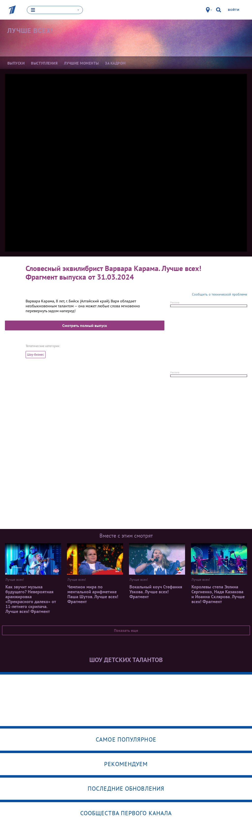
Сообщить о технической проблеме (219, 294)
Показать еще (126, 630)
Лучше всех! (30, 30)
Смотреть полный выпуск (84, 325)
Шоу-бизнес (35, 354)
